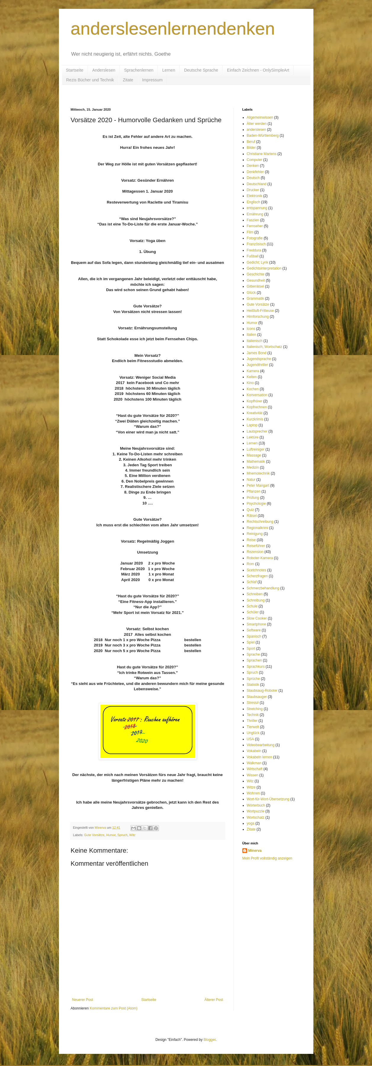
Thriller (252, 721)
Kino (250, 383)
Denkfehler (255, 172)
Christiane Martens (262, 154)
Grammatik (255, 298)
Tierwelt (253, 727)
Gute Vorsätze (94, 835)
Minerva (255, 851)
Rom (250, 564)
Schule (252, 606)
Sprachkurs (256, 667)
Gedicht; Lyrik (257, 262)
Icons (251, 329)
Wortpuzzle (256, 811)
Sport (251, 648)
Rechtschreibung (260, 522)
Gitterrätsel (255, 286)
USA (250, 739)
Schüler (253, 612)
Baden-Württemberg (263, 135)
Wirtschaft (255, 769)
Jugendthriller (257, 365)
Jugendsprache (259, 359)
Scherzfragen (257, 576)
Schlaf (252, 582)
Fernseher (255, 226)
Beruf (251, 142)
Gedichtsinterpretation (264, 268)
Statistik (253, 685)
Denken (253, 166)
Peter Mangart (258, 485)
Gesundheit (256, 280)
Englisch (253, 202)
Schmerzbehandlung (263, 588)
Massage (254, 455)
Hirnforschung (258, 317)
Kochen (253, 389)
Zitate (128, 80)
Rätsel (252, 516)
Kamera (253, 371)
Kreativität (255, 413)
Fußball (253, 256)
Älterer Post (213, 1000)
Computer (255, 160)
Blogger (210, 1040)
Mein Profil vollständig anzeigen (267, 858)
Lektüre (253, 437)
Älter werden (257, 124)
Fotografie (255, 238)
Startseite (74, 70)
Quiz (250, 510)
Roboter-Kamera (260, 558)
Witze (251, 787)
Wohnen (253, 793)
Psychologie (256, 503)
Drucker (253, 190)
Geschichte (256, 274)
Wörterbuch (256, 805)
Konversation (257, 395)
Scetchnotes (256, 570)
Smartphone (256, 624)
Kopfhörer (255, 401)
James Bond (257, 353)
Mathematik (256, 461)
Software (254, 630)
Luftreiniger (256, 449)
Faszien (253, 220)
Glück (251, 293)
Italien (251, 335)
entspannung (257, 208)
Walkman (254, 763)
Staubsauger (257, 697)
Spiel (251, 642)
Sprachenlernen (138, 70)
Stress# (253, 703)
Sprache (253, 654)
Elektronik (255, 196)
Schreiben (255, 594)
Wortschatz (256, 817)
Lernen (168, 70)
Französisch (256, 244)
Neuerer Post (82, 1000)
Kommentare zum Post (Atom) (113, 1008)
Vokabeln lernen (259, 757)
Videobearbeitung (261, 745)
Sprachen (254, 660)
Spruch (122, 835)
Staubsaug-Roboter (262, 690)
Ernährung (255, 214)
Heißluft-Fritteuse (260, 311)
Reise (251, 540)
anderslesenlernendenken (173, 28)
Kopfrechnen (257, 407)
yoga (251, 823)
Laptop (252, 425)
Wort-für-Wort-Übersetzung (268, 799)
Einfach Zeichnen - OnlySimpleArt (258, 70)
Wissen (252, 775)
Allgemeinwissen (260, 117)
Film (250, 232)
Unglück (253, 733)
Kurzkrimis (255, 419)
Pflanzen (254, 491)
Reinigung (255, 534)
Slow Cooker (257, 618)
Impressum (152, 80)
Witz (132, 835)
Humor (111, 835)
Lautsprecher (257, 431)
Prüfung (253, 498)
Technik (253, 715)
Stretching (255, 709)
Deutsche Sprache (201, 70)
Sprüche (253, 679)
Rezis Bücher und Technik (90, 80)
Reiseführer (256, 546)
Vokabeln (254, 751)
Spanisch (254, 636)
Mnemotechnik (258, 473)
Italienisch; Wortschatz (264, 347)
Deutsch (253, 178)
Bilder (251, 148)
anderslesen (256, 130)
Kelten (252, 377)
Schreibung (256, 600)
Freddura (254, 250)
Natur (251, 480)
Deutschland (257, 184)
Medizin (253, 467)
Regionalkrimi (257, 528)
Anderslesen (103, 70)
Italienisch (255, 341)
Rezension (255, 552)
